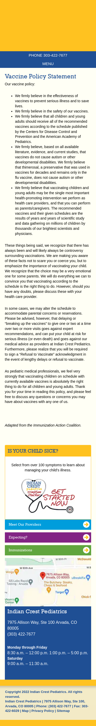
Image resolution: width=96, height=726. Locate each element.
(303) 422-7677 (59, 706)
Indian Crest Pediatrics (48, 34)
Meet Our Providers (25, 524)
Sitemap (63, 711)
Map (25, 711)
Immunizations (20, 550)
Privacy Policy (42, 711)
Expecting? (18, 537)
